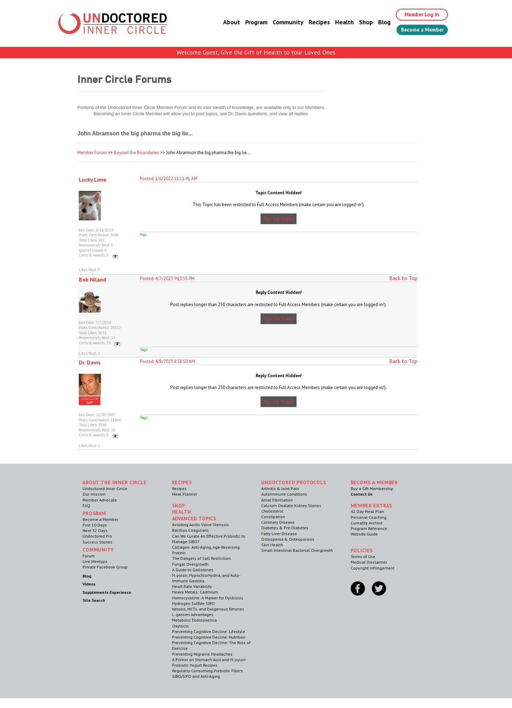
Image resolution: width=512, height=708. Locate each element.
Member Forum (92, 152)
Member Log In (417, 14)
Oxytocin (180, 626)
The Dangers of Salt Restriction (201, 558)
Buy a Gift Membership (372, 488)
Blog (378, 22)
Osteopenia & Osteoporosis (287, 539)
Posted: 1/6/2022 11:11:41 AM (168, 179)
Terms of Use (363, 556)
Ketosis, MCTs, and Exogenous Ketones (208, 609)
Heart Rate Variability (192, 586)
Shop (360, 22)
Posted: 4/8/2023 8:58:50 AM (167, 361)
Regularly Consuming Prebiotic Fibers (207, 670)
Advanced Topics (194, 518)
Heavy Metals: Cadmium (195, 592)
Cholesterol (272, 511)
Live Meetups (95, 561)
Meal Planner (184, 494)
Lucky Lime (92, 179)
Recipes (313, 22)
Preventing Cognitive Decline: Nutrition (208, 637)
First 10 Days (95, 525)
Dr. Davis (90, 362)
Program (250, 22)
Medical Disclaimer (369, 562)
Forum (89, 555)
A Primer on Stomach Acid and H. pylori (209, 659)
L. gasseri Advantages (192, 614)
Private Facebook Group (105, 567)
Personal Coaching (368, 517)
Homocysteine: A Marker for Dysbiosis (207, 597)
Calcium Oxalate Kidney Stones (291, 505)
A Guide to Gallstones (192, 569)
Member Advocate (100, 500)
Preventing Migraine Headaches (202, 654)
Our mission (94, 494)
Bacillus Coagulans (190, 530)
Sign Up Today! (278, 218)
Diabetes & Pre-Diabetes (284, 527)
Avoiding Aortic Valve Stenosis (200, 524)
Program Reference (369, 528)
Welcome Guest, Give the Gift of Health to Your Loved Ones (256, 52)
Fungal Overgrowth (190, 564)
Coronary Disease (278, 522)
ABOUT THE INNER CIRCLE (114, 482)
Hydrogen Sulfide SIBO (193, 603)
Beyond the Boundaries (136, 152)
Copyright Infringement (372, 568)
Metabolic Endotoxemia (194, 620)
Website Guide (364, 534)
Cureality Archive (367, 522)
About (225, 22)
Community (282, 22)
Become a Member (419, 30)
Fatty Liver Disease (279, 533)
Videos (89, 584)
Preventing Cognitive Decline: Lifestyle (208, 631)
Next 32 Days (95, 530)
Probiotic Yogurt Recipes (194, 665)
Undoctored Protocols (293, 482)
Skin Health (272, 544)
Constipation (273, 516)
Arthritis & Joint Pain (280, 488)
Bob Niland (92, 279)
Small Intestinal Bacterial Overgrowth (297, 550)
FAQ (86, 505)
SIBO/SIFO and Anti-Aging (196, 676)
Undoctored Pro (97, 536)
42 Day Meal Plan (367, 511)
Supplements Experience (107, 592)
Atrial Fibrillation (277, 500)
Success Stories (97, 542)
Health (338, 22)
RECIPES (182, 482)
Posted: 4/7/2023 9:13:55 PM (167, 278)
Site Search (94, 600)
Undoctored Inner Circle (105, 488)
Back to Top (403, 278)
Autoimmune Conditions (284, 494)
